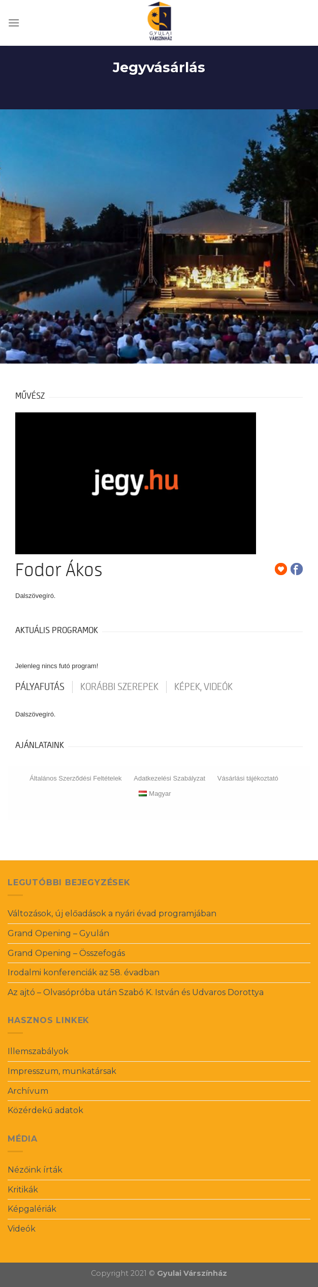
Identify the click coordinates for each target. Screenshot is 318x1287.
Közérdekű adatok (45, 1110)
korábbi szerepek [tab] (119, 687)
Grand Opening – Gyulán (58, 933)
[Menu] (14, 22)
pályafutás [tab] (40, 687)
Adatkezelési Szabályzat (169, 778)
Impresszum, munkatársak (62, 1071)
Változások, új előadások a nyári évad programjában (112, 913)
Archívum (28, 1091)
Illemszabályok (38, 1051)
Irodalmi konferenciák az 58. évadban (84, 972)
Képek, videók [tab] (203, 687)
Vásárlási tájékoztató (247, 778)
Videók (22, 1229)
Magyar (155, 793)
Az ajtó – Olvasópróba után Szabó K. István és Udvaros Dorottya (136, 992)
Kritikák (23, 1189)
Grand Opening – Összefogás (66, 953)
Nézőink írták (35, 1170)
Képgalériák (32, 1209)
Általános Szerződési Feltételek (75, 778)
